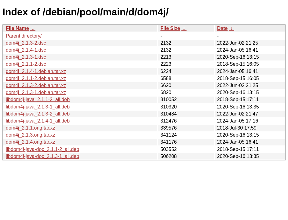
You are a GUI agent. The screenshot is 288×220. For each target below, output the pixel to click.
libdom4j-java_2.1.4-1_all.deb (38, 120)
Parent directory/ (24, 35)
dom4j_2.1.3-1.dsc (26, 57)
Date (222, 28)
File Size (170, 28)
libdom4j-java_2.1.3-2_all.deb (38, 113)
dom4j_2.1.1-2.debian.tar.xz (36, 78)
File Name (17, 28)
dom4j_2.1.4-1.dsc (26, 50)
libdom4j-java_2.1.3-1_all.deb (38, 106)
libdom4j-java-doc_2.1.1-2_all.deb (42, 149)
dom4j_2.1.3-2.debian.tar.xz (36, 85)
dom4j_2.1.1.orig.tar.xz (30, 127)
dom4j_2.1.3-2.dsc (26, 43)
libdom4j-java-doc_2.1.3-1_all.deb (42, 156)
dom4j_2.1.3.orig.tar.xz (30, 135)
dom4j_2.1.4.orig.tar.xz (30, 142)
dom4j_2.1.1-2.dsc (26, 64)
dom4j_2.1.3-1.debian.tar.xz (36, 92)
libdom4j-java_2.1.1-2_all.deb (38, 99)
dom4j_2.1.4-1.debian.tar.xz (36, 71)
